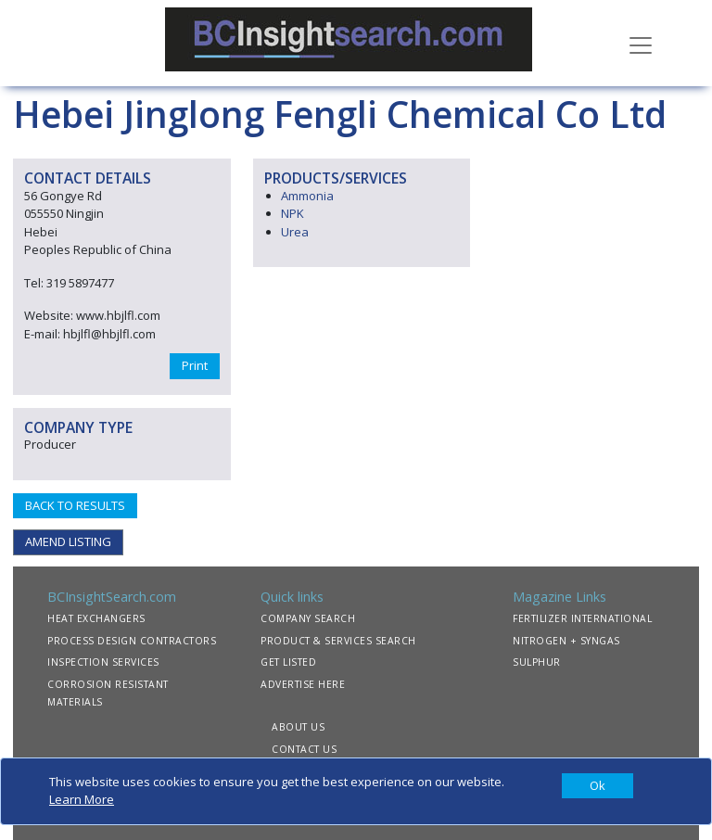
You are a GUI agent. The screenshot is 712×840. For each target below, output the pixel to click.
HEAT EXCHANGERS (96, 618)
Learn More (81, 799)
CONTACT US (304, 749)
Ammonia (307, 195)
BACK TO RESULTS (75, 505)
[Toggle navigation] (641, 43)
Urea (295, 231)
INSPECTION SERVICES (103, 661)
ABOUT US (298, 726)
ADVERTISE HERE (303, 684)
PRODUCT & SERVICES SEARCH (338, 640)
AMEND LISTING (68, 541)
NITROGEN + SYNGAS (566, 640)
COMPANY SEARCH (308, 618)
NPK (292, 213)
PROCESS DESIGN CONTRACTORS (131, 640)
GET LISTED (288, 661)
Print (195, 365)
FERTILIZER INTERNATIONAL (582, 618)
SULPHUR (537, 661)
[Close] (597, 786)
